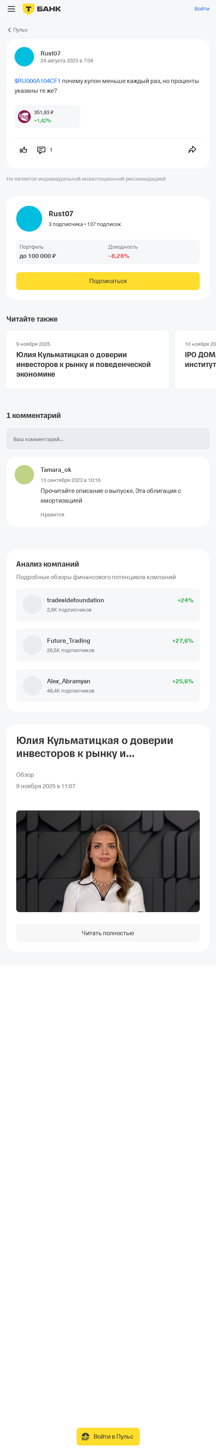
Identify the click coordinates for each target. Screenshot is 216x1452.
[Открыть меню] (11, 9)
